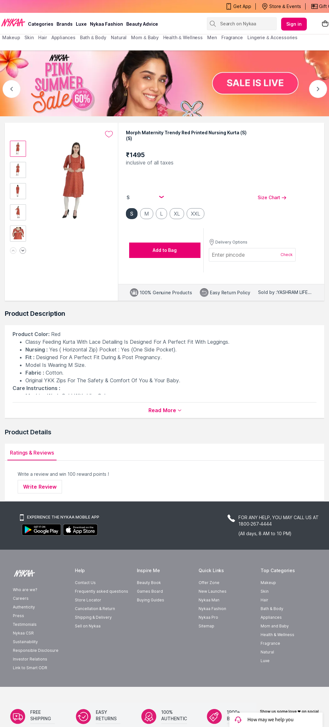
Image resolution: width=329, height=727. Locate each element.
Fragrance (270, 643)
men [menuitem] (212, 37)
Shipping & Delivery (93, 617)
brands (65, 24)
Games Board (150, 591)
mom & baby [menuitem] (144, 37)
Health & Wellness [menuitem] (183, 37)
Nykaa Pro (208, 617)
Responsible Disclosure (35, 650)
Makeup (268, 582)
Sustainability (25, 641)
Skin (265, 591)
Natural (267, 652)
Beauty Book (149, 582)
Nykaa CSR (23, 633)
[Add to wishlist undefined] (109, 134)
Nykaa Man (209, 600)
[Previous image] (13, 251)
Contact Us (85, 582)
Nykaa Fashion (106, 24)
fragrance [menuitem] (232, 37)
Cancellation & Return (95, 608)
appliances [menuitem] (63, 37)
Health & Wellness (277, 634)
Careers (21, 598)
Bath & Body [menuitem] (93, 37)
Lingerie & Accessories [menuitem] (272, 37)
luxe (81, 24)
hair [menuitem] (42, 37)
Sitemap (206, 626)
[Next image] (23, 251)
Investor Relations (30, 659)
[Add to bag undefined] (164, 250)
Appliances (271, 617)
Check (286, 254)
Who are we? (25, 589)
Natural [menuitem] (119, 37)
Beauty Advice (142, 24)
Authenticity (24, 607)
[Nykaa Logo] (13, 22)
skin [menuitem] (29, 37)
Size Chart (272, 197)
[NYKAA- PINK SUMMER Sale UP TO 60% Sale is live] (164, 83)
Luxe (265, 660)
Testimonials (25, 624)
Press (18, 615)
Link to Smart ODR (30, 667)
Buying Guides (150, 600)
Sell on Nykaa (88, 626)
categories (40, 24)
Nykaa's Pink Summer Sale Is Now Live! (46, 6)
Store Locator (88, 600)
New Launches (213, 591)
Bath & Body (272, 608)
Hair (264, 600)
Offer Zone (209, 582)
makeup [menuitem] (11, 37)
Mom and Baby (275, 626)
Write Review (40, 486)
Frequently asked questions (101, 591)
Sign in (294, 24)
